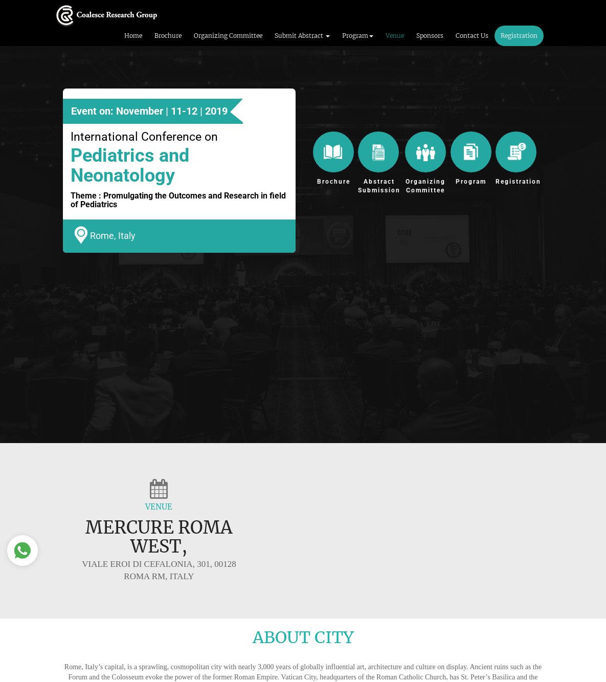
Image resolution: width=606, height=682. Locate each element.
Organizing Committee (228, 35)
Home (133, 35)
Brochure (168, 35)
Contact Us (472, 35)
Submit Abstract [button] (302, 35)
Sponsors (429, 35)
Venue (395, 35)
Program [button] (357, 35)
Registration (519, 35)
